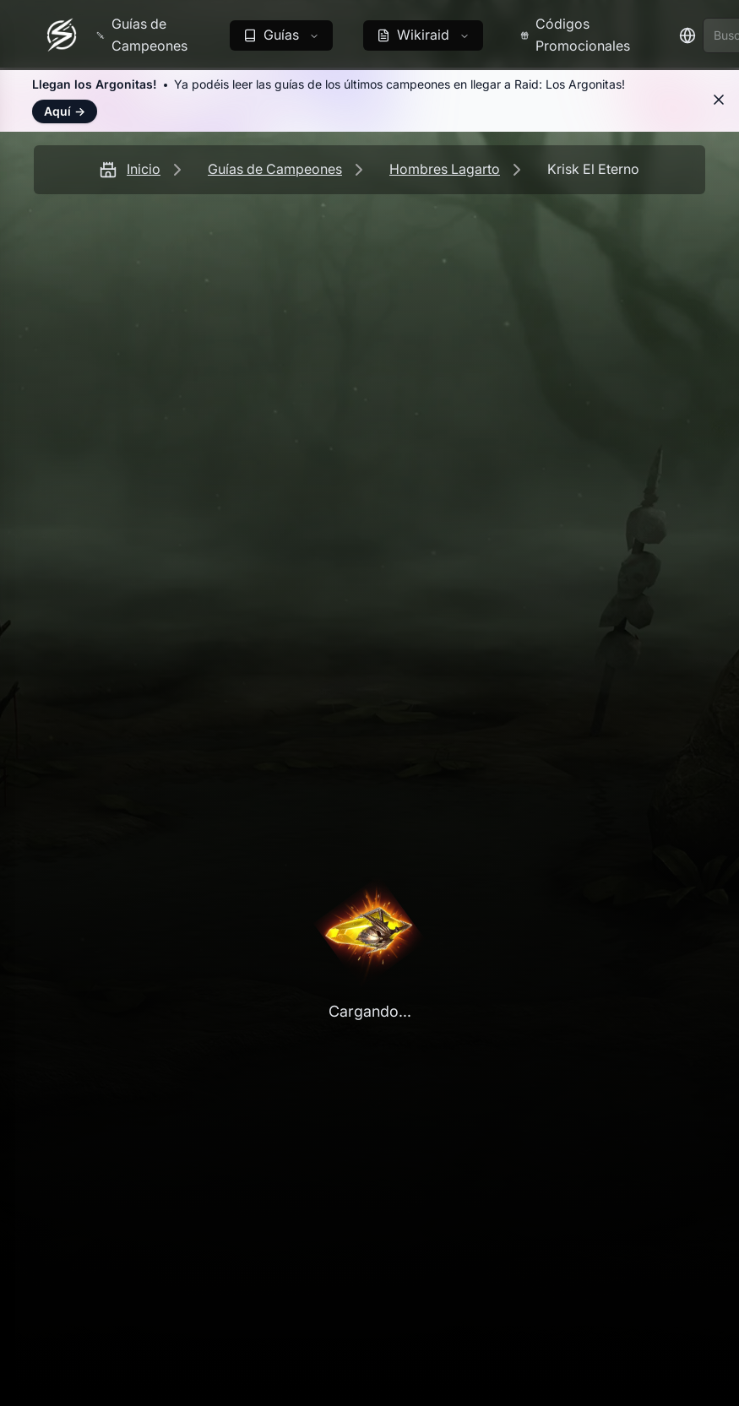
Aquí (64, 111)
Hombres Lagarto (444, 168)
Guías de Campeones (275, 168)
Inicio (143, 168)
